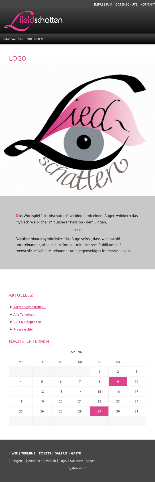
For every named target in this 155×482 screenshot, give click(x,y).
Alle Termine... (24, 314)
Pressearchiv (23, 329)
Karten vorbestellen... (29, 307)
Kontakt (148, 4)
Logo (63, 461)
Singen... (19, 461)
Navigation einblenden (23, 39)
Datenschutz (126, 4)
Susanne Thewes (82, 461)
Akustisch (35, 461)
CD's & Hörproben (27, 322)
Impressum (103, 4)
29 (99, 411)
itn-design (80, 468)
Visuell (51, 461)
